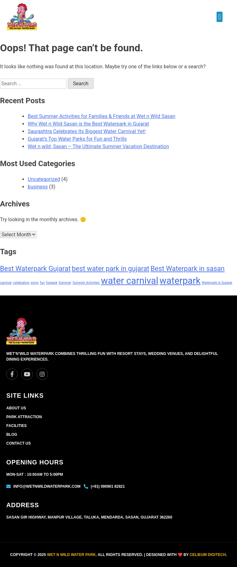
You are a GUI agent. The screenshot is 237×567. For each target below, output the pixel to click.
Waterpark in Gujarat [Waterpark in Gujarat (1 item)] (217, 283)
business (38, 187)
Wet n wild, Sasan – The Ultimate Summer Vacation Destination (98, 146)
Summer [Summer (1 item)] (65, 283)
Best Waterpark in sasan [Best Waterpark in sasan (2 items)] (187, 268)
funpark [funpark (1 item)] (51, 283)
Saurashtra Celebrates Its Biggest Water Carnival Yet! (87, 131)
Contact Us (18, 443)
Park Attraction (24, 417)
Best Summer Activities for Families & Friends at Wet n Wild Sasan (101, 116)
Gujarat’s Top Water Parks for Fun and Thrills (77, 139)
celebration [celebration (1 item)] (21, 283)
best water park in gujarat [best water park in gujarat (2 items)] (110, 268)
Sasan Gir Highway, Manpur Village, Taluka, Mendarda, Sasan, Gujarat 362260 (89, 517)
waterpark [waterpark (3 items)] (180, 280)
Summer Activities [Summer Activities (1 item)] (85, 283)
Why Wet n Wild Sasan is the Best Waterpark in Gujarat (88, 124)
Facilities (16, 426)
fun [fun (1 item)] (42, 283)
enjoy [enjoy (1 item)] (35, 283)
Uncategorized (44, 179)
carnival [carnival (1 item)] (6, 283)
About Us (16, 408)
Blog (11, 434)
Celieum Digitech (208, 555)
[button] (220, 17)
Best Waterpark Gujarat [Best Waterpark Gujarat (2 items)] (35, 268)
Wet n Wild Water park (71, 555)
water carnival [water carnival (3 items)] (129, 280)
